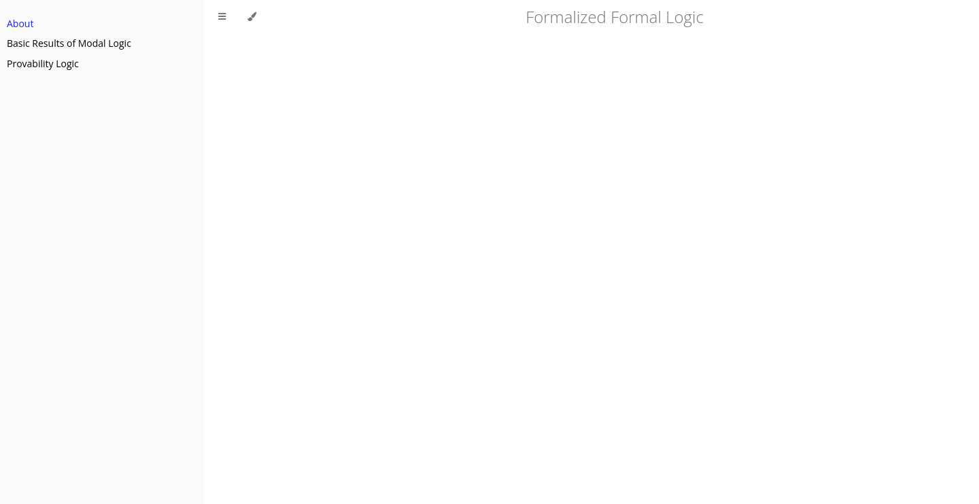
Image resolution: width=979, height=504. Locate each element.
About (20, 23)
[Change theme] (252, 17)
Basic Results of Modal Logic (69, 43)
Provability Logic (43, 63)
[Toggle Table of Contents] (222, 17)
